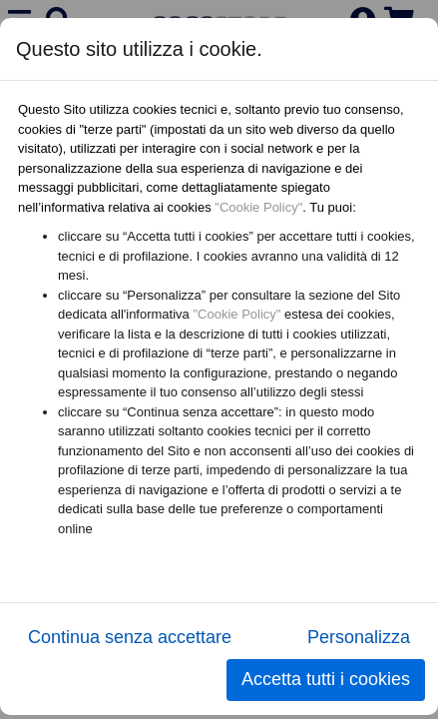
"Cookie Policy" (258, 207)
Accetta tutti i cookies (325, 679)
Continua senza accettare (129, 637)
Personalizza (358, 637)
